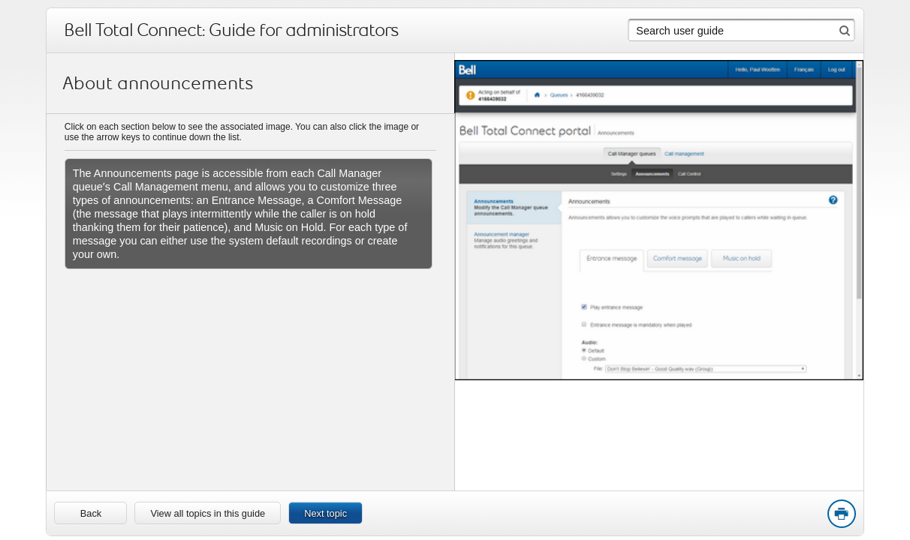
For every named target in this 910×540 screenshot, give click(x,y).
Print (841, 515)
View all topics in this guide (207, 513)
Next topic (325, 513)
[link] (90, 513)
